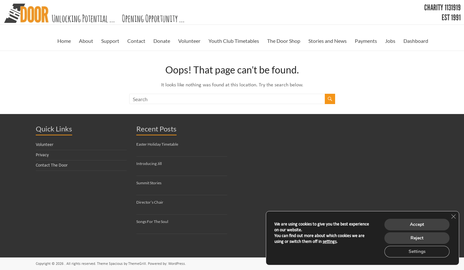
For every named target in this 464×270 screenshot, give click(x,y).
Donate (161, 41)
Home (64, 41)
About (86, 41)
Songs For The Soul (152, 221)
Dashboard (415, 41)
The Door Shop (283, 41)
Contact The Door (52, 165)
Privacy (42, 155)
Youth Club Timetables (233, 41)
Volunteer (189, 41)
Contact (136, 41)
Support (110, 41)
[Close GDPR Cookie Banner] (453, 216)
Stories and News (327, 41)
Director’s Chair (149, 202)
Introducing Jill (149, 163)
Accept (417, 224)
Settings (417, 251)
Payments (366, 41)
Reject (417, 238)
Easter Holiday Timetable (157, 144)
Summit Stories (148, 182)
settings (329, 241)
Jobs (390, 41)
